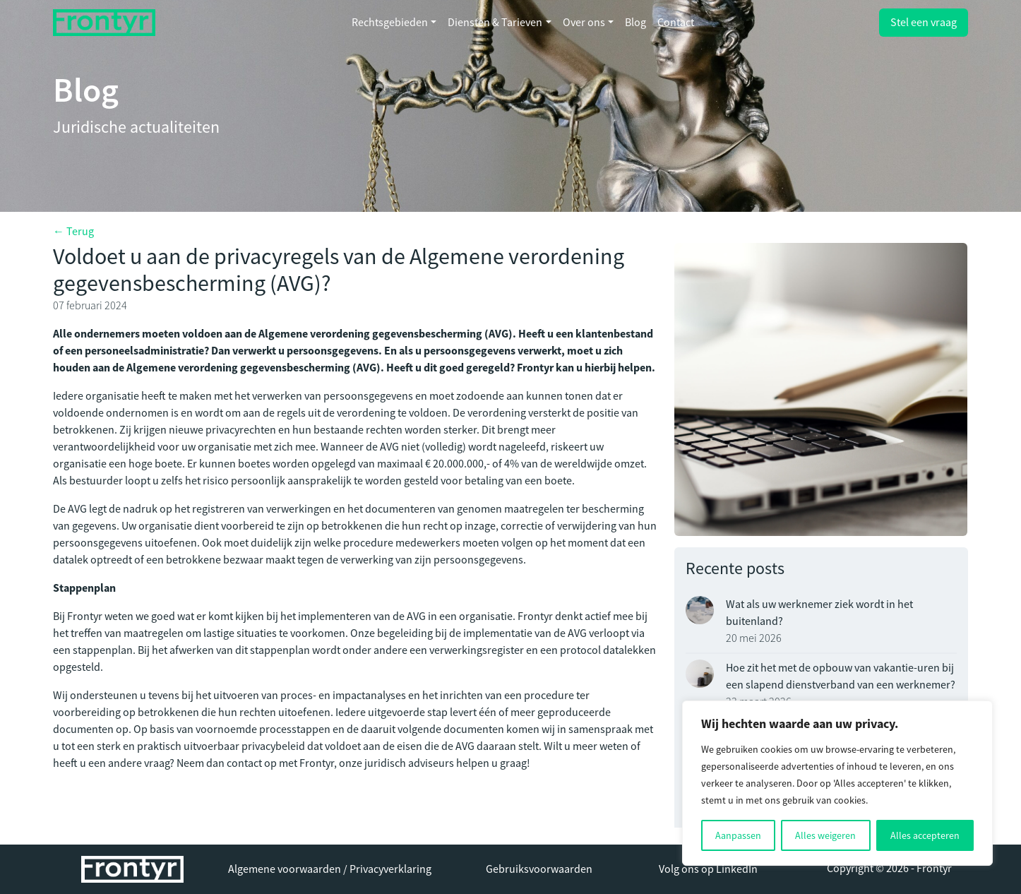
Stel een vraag (923, 23)
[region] (837, 783)
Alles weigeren (825, 835)
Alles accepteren (925, 835)
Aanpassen (738, 835)
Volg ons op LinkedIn (708, 869)
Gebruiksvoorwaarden (539, 869)
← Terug (73, 232)
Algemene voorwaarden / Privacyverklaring (329, 869)
